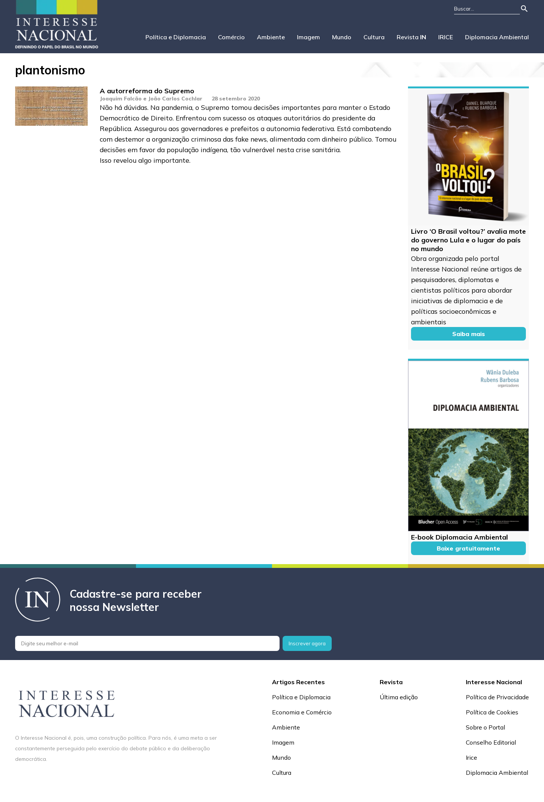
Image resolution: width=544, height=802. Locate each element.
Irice (471, 757)
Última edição (399, 697)
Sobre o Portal (485, 727)
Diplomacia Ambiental (497, 37)
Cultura (374, 37)
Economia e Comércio (302, 712)
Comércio (231, 37)
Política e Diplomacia (175, 37)
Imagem (308, 37)
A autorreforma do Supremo (147, 90)
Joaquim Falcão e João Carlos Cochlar (151, 98)
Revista (411, 37)
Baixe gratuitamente (468, 548)
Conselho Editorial (491, 742)
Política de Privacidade (497, 697)
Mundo (341, 37)
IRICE (445, 37)
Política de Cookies (492, 712)
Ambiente (271, 37)
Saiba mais (468, 334)
